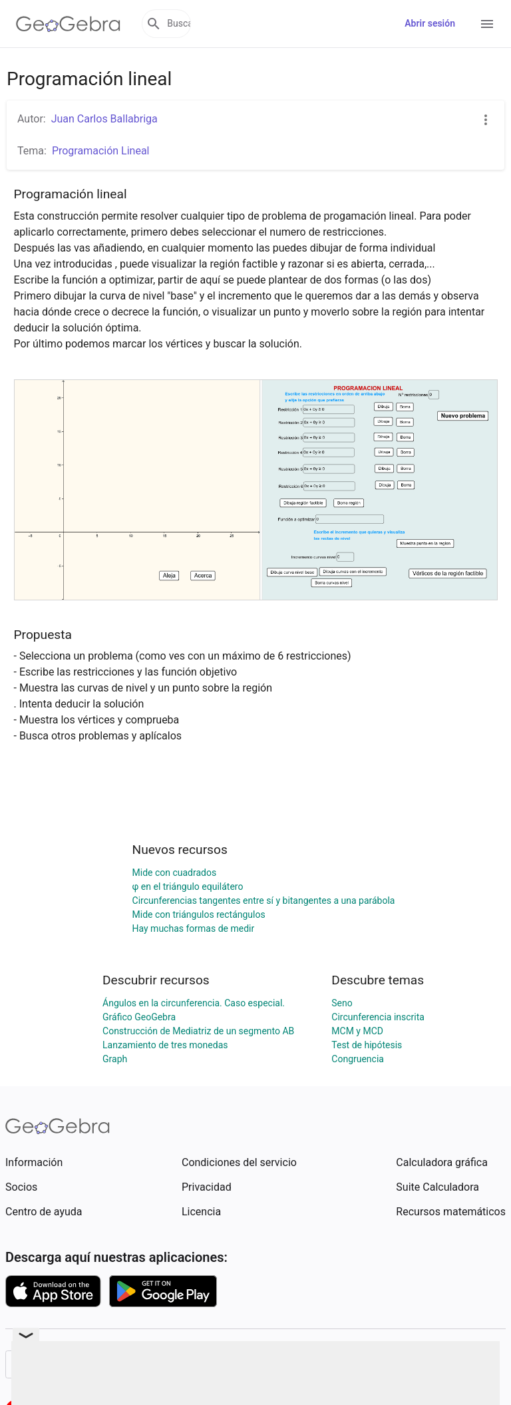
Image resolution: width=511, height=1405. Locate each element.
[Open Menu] (487, 24)
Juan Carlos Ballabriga (104, 118)
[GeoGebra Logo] (68, 24)
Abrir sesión (430, 23)
